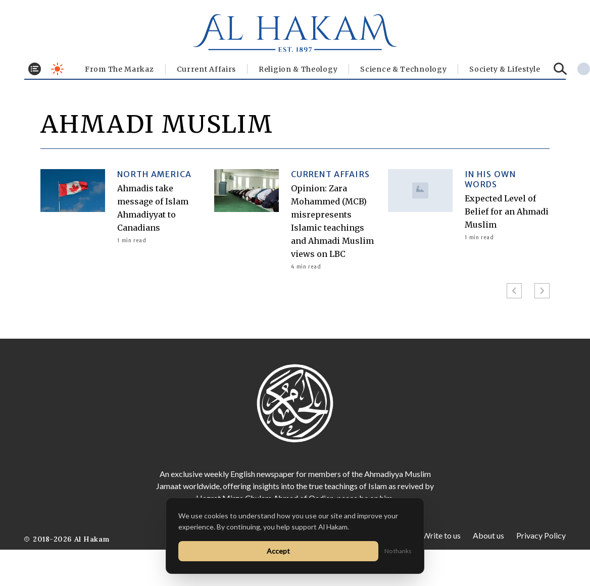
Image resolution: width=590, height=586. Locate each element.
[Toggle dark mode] (57, 69)
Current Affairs (206, 69)
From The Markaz (119, 69)
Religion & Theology (298, 69)
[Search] (560, 69)
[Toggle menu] (34, 69)
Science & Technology (403, 69)
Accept (278, 551)
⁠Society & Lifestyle (504, 69)
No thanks (398, 551)
